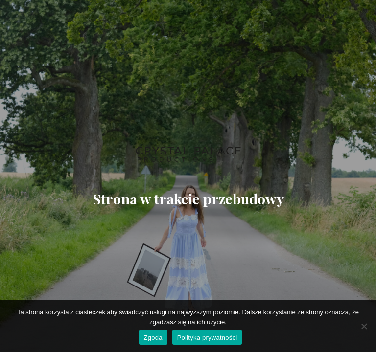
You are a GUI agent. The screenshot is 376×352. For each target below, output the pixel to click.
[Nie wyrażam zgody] (364, 326)
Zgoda (153, 337)
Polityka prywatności (207, 337)
